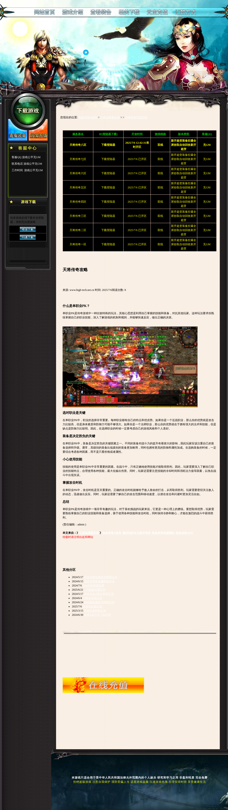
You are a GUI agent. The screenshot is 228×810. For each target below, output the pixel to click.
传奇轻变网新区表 (95, 610)
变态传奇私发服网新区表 (99, 581)
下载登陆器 (108, 159)
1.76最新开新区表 (95, 589)
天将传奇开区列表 (136, 117)
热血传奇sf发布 (87, 117)
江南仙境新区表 (110, 117)
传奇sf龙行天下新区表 (97, 614)
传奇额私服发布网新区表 (99, 602)
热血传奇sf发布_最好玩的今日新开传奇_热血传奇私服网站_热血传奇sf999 (147, 532)
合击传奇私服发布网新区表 (100, 577)
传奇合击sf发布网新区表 (99, 594)
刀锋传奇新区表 (92, 598)
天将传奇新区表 (92, 606)
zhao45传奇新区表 (94, 585)
